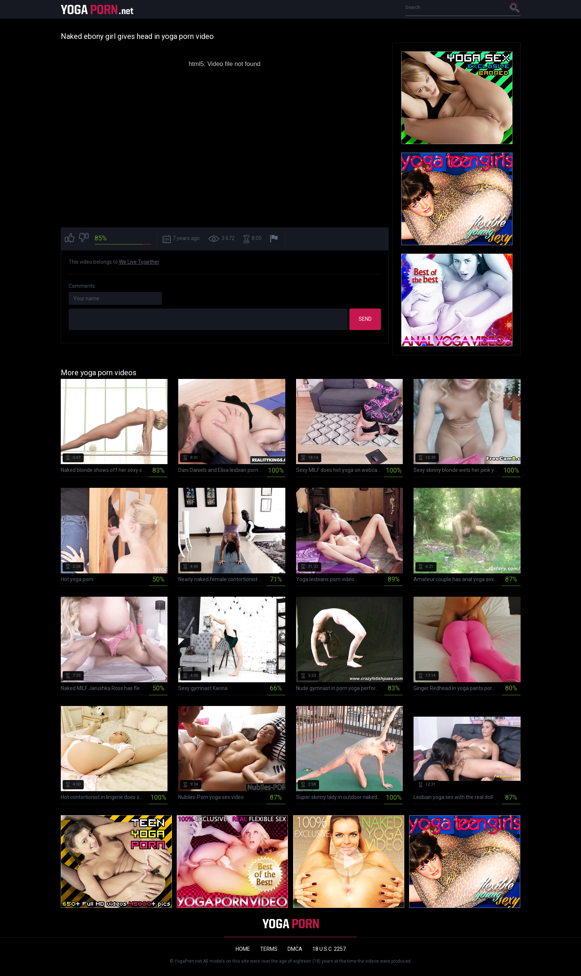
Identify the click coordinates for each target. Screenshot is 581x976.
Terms (269, 949)
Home (243, 949)
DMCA (295, 949)
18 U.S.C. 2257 (329, 949)
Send (365, 319)
